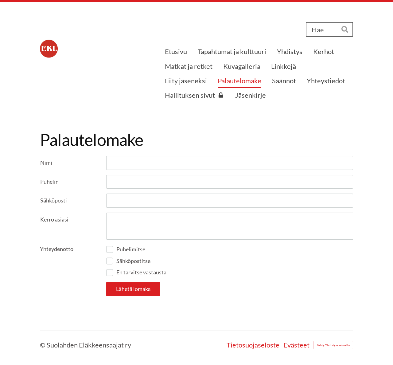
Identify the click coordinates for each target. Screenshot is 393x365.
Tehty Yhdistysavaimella (333, 345)
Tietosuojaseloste (253, 345)
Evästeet (296, 345)
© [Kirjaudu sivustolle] (43, 345)
